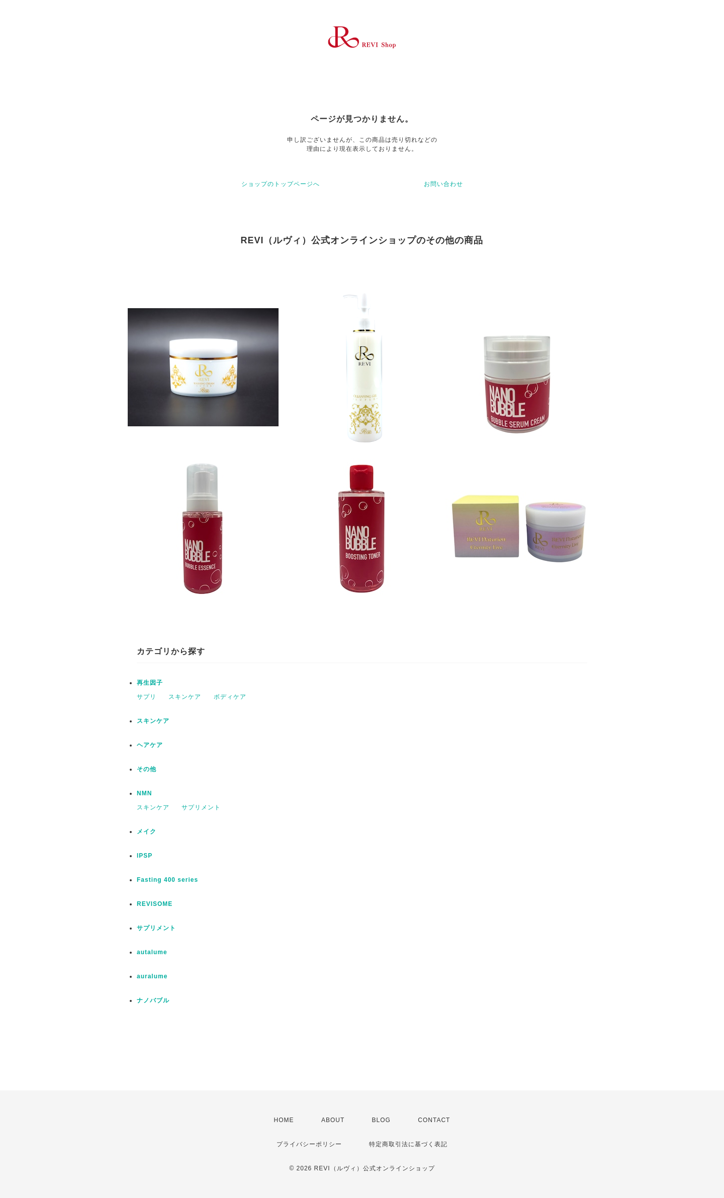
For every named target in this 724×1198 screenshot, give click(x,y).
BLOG (381, 1120)
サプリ (146, 696)
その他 (146, 769)
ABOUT (332, 1120)
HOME (284, 1120)
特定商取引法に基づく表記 (408, 1144)
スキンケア (184, 696)
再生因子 (150, 682)
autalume (152, 952)
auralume (152, 976)
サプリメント (201, 807)
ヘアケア (150, 745)
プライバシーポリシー (309, 1144)
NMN (144, 793)
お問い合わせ (443, 184)
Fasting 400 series (167, 879)
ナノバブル (153, 1000)
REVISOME (154, 903)
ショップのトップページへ (280, 184)
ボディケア (230, 696)
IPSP (144, 855)
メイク (146, 831)
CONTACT (434, 1120)
